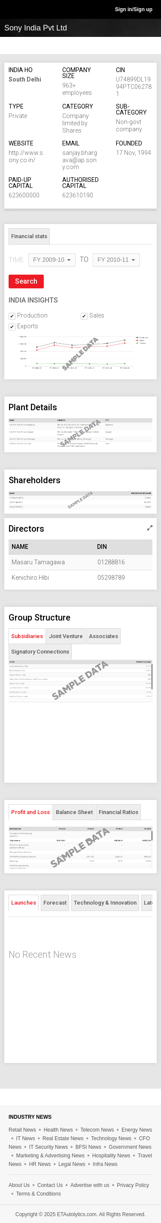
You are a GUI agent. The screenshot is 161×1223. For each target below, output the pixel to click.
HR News (40, 1164)
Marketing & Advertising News (50, 1156)
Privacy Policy (133, 1185)
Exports (27, 326)
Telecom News (97, 1130)
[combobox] (52, 260)
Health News (58, 1130)
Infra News (105, 1164)
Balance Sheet (74, 812)
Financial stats (29, 236)
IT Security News (48, 1147)
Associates (103, 636)
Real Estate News (63, 1138)
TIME (16, 260)
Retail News (22, 1130)
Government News (130, 1147)
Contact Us (50, 1185)
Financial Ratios (118, 812)
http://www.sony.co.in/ (26, 156)
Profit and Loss (30, 812)
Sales (96, 315)
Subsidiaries (27, 636)
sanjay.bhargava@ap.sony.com (79, 160)
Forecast (55, 902)
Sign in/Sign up (133, 9)
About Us (19, 1185)
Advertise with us (89, 1185)
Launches (23, 902)
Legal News (71, 1164)
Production (32, 315)
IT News (25, 1138)
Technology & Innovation (105, 902)
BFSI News (88, 1147)
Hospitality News (111, 1156)
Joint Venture (66, 636)
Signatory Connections (40, 651)
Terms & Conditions (38, 1194)
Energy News (137, 1130)
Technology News (111, 1138)
